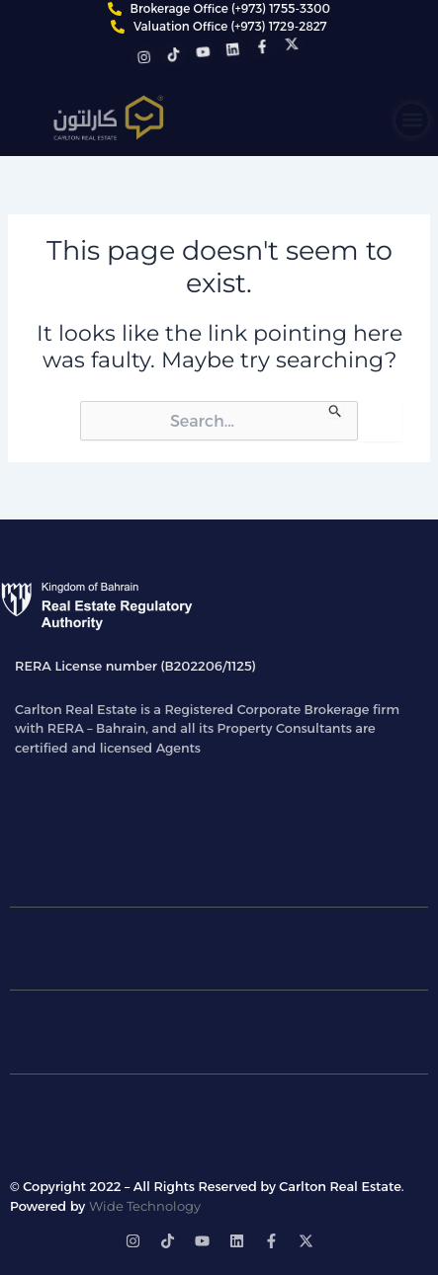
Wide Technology (145, 1206)
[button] (411, 120)
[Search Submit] (335, 409)
